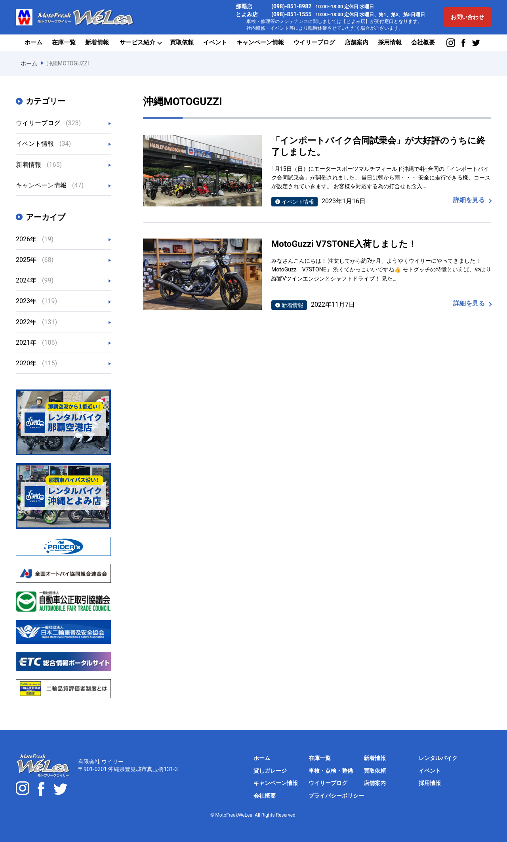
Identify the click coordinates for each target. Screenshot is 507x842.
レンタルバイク (438, 758)
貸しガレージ (270, 771)
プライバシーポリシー (336, 795)
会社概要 (423, 42)
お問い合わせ (467, 17)
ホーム (33, 42)
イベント (215, 42)
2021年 (36, 342)
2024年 (34, 280)
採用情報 (390, 42)
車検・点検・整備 (331, 771)
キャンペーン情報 (260, 42)
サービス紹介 (137, 42)
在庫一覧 (64, 42)
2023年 (36, 301)
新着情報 (97, 42)
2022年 (36, 322)
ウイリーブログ (314, 42)
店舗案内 (356, 42)
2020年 (36, 363)
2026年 (34, 239)
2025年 (34, 259)
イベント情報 (43, 143)
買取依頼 (182, 42)
